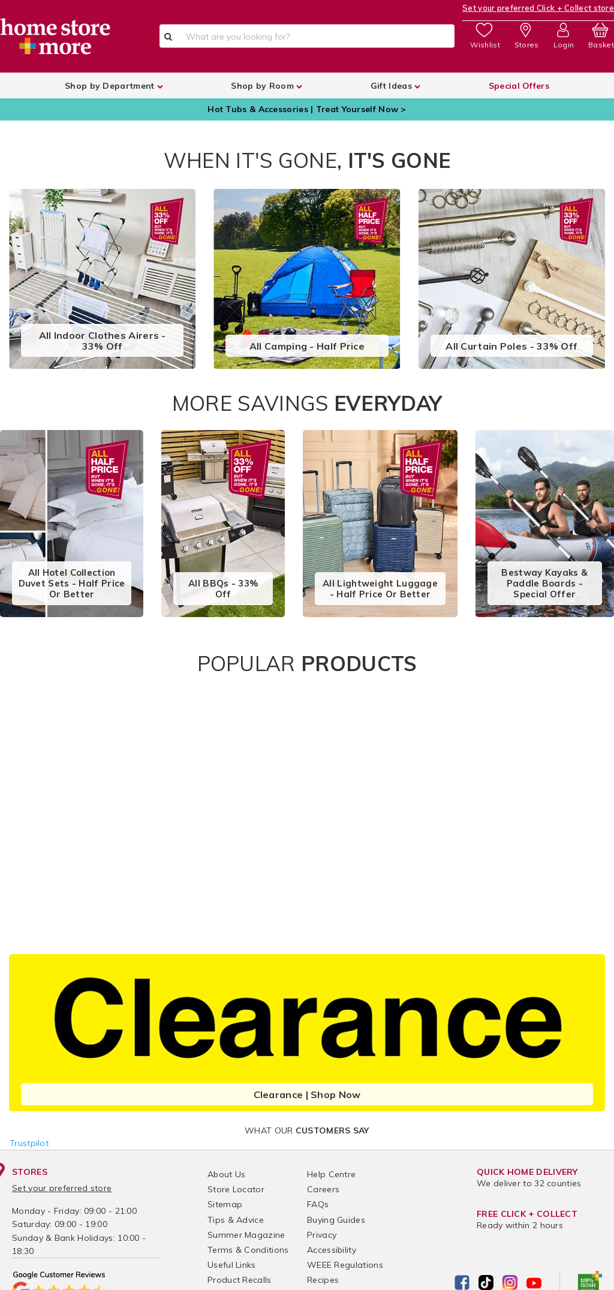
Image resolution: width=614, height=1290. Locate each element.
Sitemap (224, 1204)
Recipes (323, 1279)
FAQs (318, 1204)
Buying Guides (336, 1219)
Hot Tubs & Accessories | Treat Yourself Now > (307, 109)
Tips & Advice (235, 1219)
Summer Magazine (246, 1234)
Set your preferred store (62, 1188)
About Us (226, 1174)
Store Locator (235, 1189)
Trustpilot (29, 1143)
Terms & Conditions (247, 1249)
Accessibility (331, 1249)
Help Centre (331, 1174)
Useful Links (231, 1264)
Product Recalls (239, 1279)
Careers (323, 1189)
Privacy (321, 1234)
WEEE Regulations (345, 1264)
